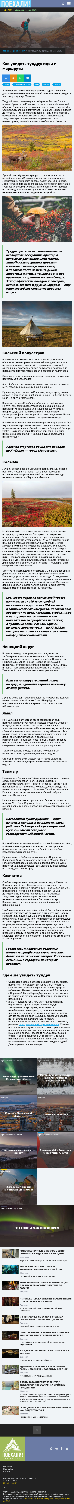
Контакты (8, 1471)
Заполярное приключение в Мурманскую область (19, 1077)
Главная (5, 51)
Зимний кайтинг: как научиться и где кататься (18, 1188)
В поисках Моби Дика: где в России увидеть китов (55, 1151)
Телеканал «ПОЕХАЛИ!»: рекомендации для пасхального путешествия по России (44, 1285)
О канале (7, 1466)
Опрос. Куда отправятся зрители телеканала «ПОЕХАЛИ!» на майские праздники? (42, 1385)
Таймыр (46, 85)
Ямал (37, 85)
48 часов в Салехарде (55, 1114)
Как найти (8, 1469)
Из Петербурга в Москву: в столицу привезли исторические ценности (41, 1318)
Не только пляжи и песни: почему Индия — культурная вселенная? (46, 1300)
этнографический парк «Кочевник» (39, 1024)
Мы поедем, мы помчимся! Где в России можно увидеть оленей (55, 1077)
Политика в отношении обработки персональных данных (36, 1499)
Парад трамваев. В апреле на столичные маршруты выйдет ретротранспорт (44, 1334)
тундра (6, 85)
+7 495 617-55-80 (10, 1481)
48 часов (4, 1097)
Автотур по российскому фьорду (18, 1151)
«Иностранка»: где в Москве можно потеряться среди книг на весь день (42, 1252)
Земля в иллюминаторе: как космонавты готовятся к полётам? (41, 1268)
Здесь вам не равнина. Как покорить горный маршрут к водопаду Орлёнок (44, 1368)
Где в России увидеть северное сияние (37, 1227)
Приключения (18, 51)
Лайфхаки (5, 1171)
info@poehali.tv (9, 1483)
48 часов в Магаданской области (18, 1114)
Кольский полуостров (21, 85)
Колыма (57, 85)
